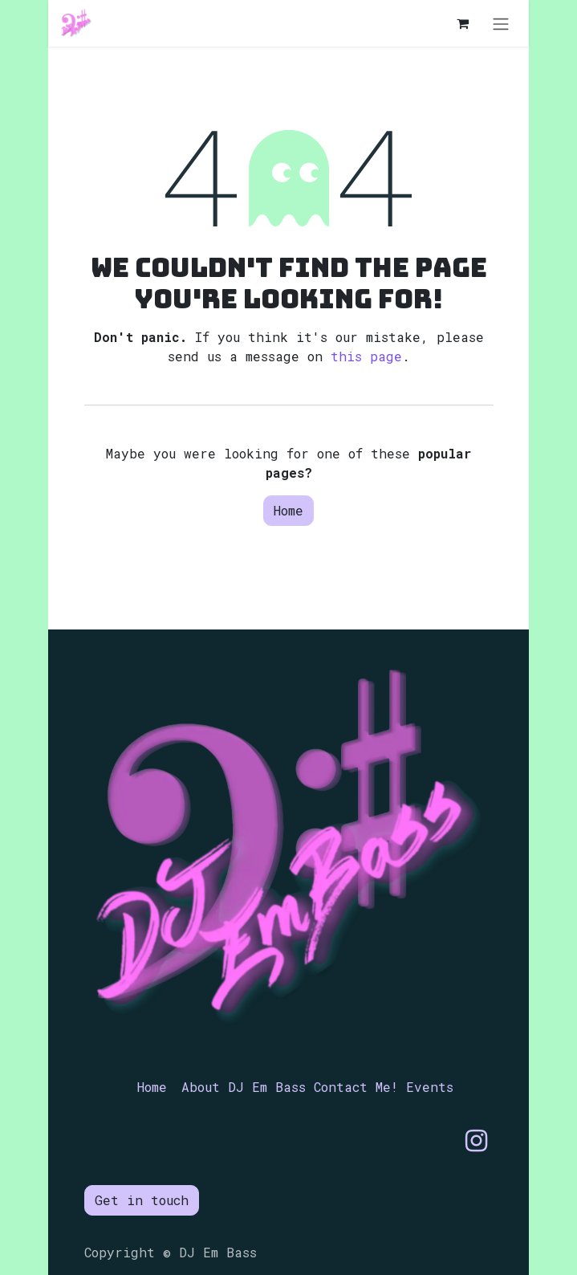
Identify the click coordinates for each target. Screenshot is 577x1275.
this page (366, 356)
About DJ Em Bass (243, 1086)
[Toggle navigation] (501, 23)
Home (288, 510)
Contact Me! (356, 1086)
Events (429, 1086)
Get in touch (142, 1199)
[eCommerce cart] (462, 23)
